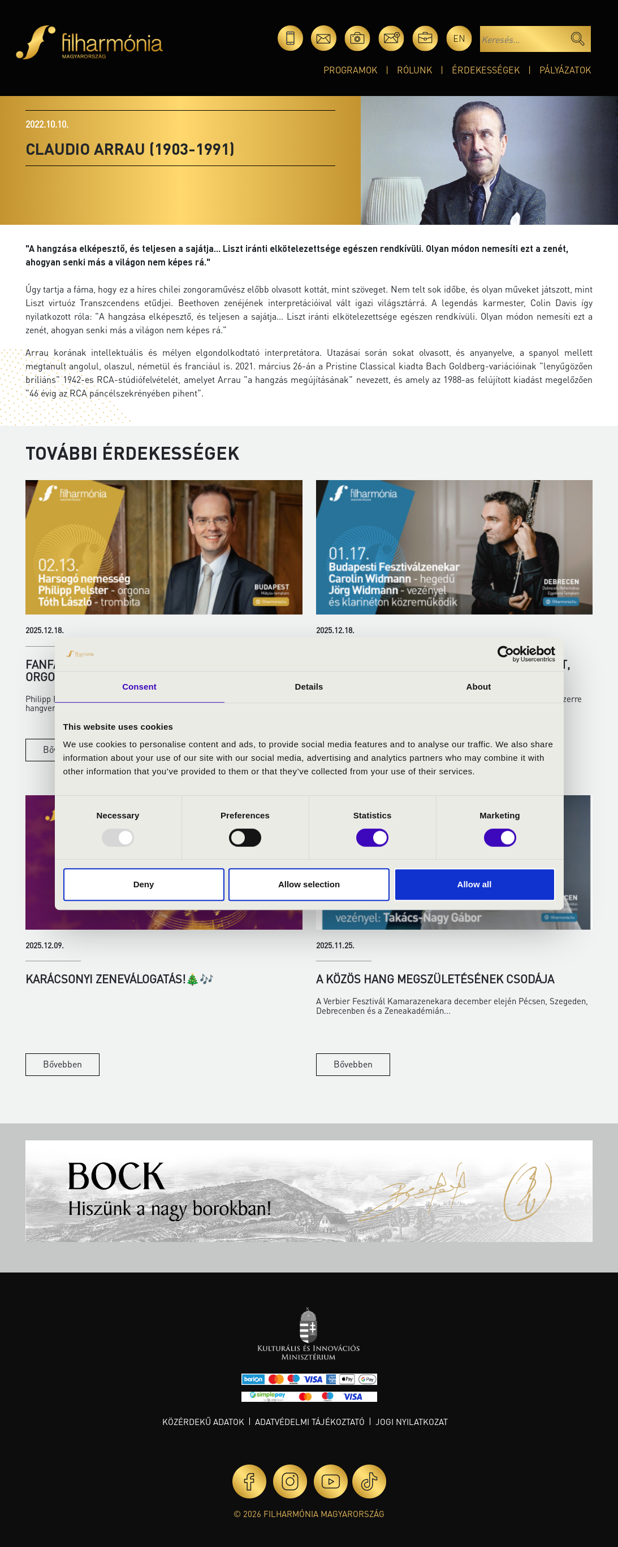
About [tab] (478, 686)
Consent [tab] (139, 686)
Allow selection (309, 884)
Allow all (474, 884)
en (459, 38)
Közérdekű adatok (203, 1421)
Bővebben (62, 1064)
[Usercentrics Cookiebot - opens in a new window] (505, 654)
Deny (143, 884)
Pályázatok (565, 70)
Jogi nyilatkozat (411, 1421)
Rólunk (414, 70)
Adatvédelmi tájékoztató (310, 1421)
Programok (350, 70)
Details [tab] (309, 686)
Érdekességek (486, 70)
